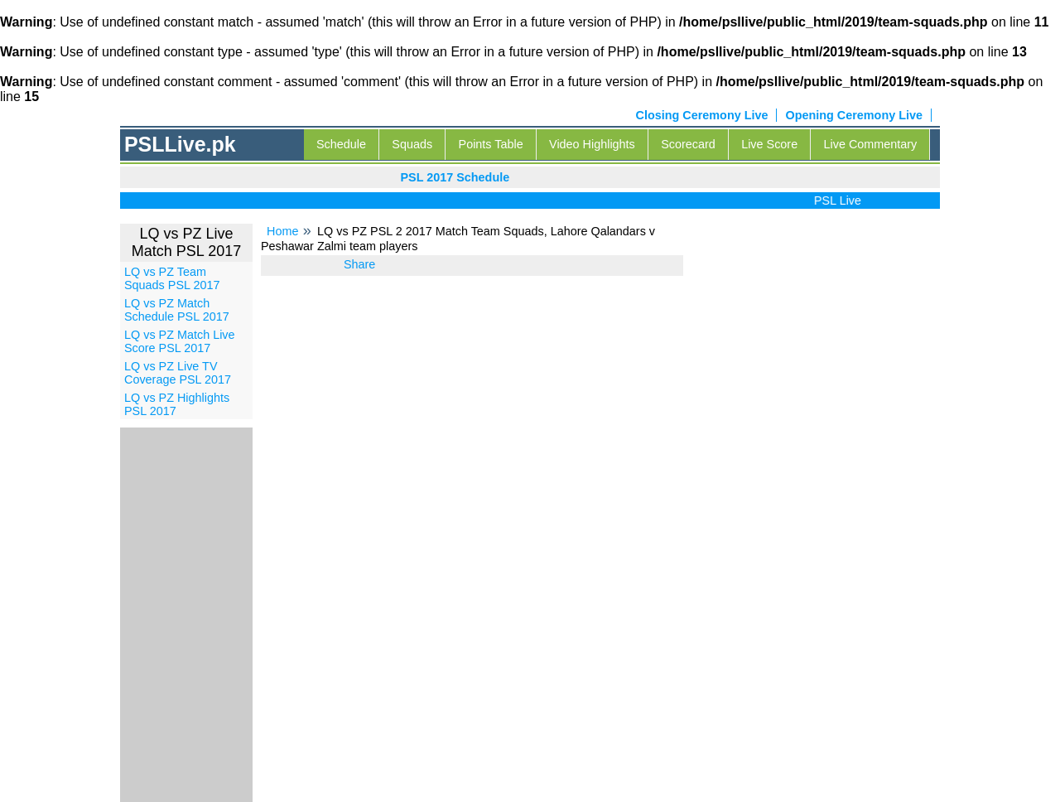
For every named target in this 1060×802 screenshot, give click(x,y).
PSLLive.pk (180, 144)
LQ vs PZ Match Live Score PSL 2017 (179, 341)
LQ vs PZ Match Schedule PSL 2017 (176, 310)
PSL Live (841, 200)
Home (282, 231)
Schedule (341, 144)
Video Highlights (592, 144)
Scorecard (688, 144)
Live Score (769, 144)
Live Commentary (871, 144)
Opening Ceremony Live (854, 115)
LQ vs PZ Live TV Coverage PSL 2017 (177, 373)
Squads (412, 144)
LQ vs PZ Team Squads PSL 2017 (171, 278)
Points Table (491, 144)
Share (359, 264)
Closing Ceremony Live (702, 115)
